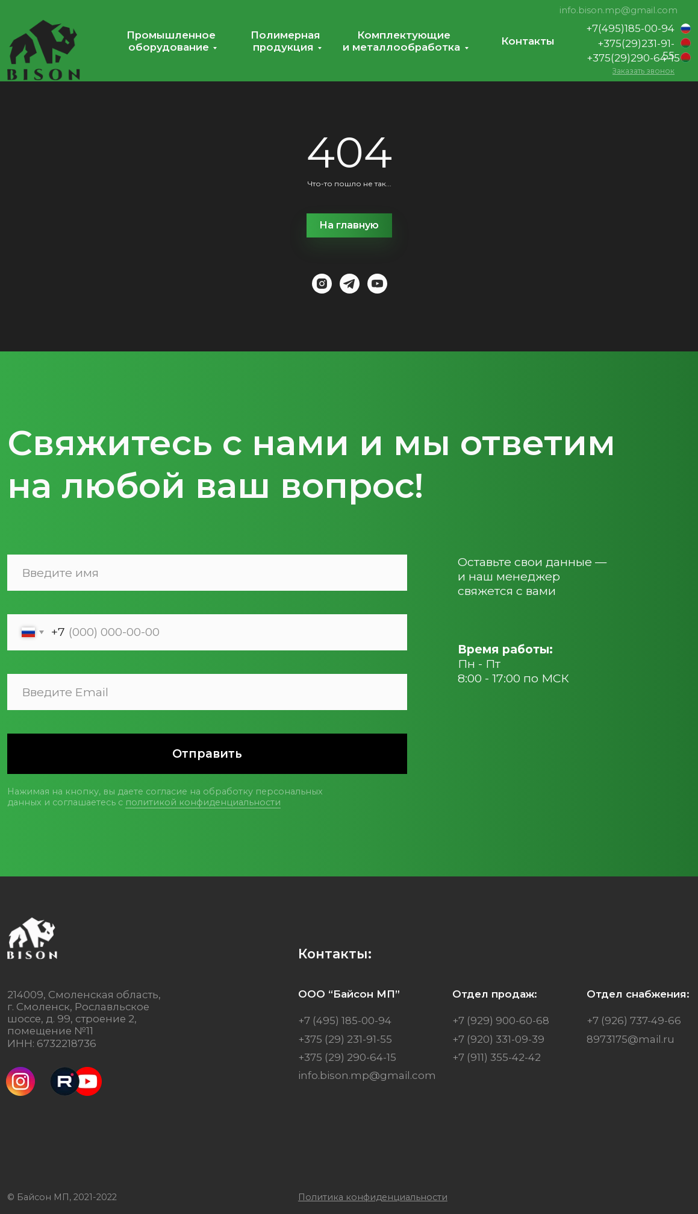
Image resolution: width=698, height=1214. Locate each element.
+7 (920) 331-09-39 (498, 1039)
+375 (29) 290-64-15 (347, 1057)
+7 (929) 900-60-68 (500, 1020)
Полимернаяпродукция (285, 41)
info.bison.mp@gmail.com (618, 10)
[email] (207, 692)
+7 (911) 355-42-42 (496, 1057)
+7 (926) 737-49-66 (634, 1020)
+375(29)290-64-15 (633, 58)
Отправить (207, 753)
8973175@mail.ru (631, 1039)
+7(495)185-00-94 (630, 28)
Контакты (528, 41)
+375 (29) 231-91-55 (345, 1039)
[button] (643, 70)
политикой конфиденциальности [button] (203, 802)
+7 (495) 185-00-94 (344, 1020)
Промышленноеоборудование (171, 41)
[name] (207, 573)
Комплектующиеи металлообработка (401, 41)
